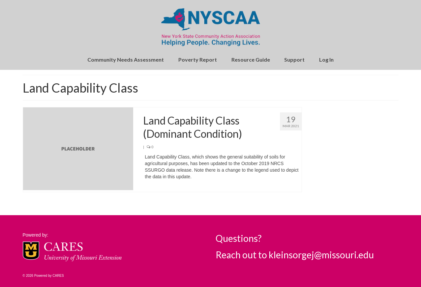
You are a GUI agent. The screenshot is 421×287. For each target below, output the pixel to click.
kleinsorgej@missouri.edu (321, 254)
